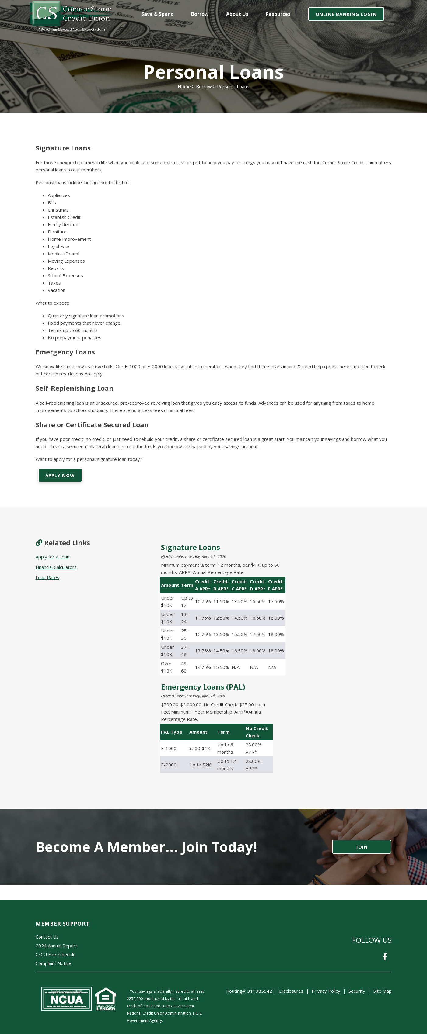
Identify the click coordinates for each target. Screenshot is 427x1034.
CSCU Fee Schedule (56, 954)
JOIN (362, 847)
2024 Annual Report (56, 945)
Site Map (382, 991)
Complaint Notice (53, 963)
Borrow (204, 86)
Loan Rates (47, 577)
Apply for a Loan (52, 557)
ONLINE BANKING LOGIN (346, 14)
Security (356, 991)
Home (184, 86)
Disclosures (291, 991)
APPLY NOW (60, 475)
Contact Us (47, 937)
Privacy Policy (326, 991)
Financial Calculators (56, 567)
